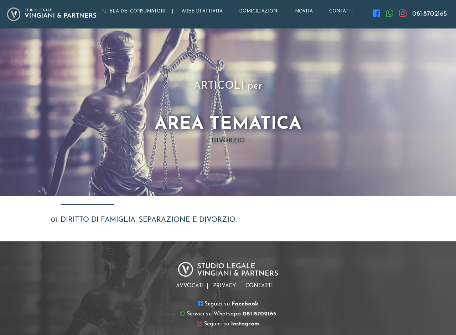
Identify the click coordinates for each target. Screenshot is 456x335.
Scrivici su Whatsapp (228, 313)
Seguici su (228, 303)
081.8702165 (429, 14)
